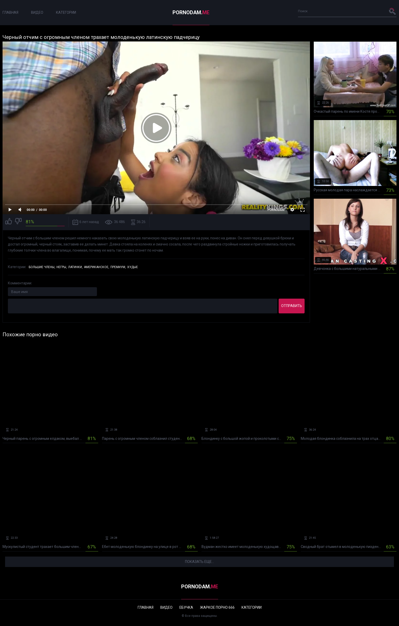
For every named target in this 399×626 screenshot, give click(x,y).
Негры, (61, 267)
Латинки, (75, 267)
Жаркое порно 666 (217, 607)
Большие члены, (42, 267)
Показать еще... (199, 562)
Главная (10, 12)
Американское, (96, 267)
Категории (66, 12)
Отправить (291, 306)
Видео (37, 12)
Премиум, (118, 267)
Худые (132, 267)
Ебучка (186, 607)
